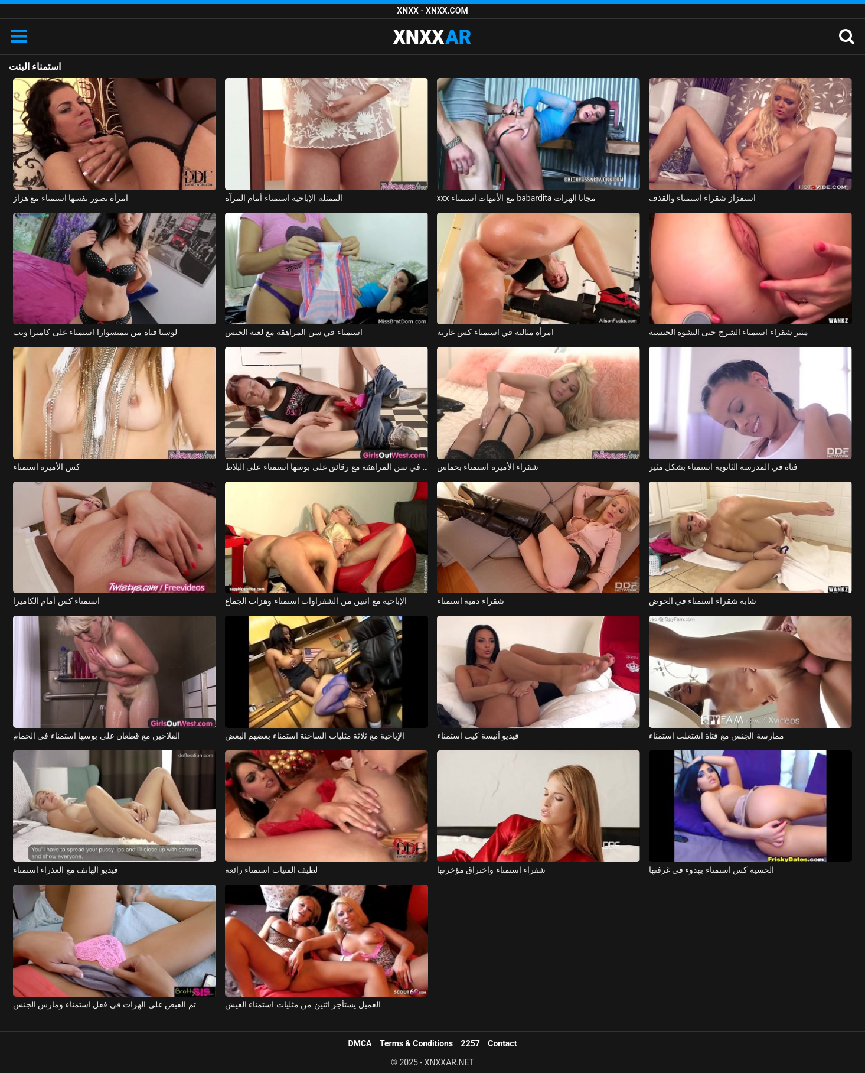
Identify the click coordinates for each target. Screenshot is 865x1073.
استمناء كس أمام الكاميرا (56, 601)
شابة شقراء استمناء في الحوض (703, 601)
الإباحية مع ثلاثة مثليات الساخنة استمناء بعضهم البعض (314, 735)
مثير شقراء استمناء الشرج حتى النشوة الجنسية (729, 332)
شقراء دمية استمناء (470, 601)
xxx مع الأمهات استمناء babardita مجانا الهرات (516, 198)
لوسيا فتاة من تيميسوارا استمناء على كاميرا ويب (95, 332)
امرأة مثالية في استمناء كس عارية (495, 332)
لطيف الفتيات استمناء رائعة (271, 869)
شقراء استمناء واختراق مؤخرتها (491, 869)
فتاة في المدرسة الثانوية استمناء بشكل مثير (723, 467)
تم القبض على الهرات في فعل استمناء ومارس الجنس (104, 1004)
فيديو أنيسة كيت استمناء (478, 735)
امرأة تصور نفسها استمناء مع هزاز (70, 198)
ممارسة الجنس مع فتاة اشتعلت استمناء (716, 735)
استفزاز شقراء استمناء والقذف (702, 198)
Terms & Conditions (416, 1043)
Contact (502, 1043)
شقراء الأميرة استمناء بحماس (487, 467)
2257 (470, 1043)
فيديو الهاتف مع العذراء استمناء (65, 869)
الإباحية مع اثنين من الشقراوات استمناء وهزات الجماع (316, 601)
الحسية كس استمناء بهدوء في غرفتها (711, 869)
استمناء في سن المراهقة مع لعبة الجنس (294, 332)
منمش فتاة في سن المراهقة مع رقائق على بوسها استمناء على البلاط (327, 467)
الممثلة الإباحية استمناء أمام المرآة (283, 198)
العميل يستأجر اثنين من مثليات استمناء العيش (303, 1004)
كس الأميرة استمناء (46, 467)
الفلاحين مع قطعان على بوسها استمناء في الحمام (96, 735)
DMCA (360, 1043)
